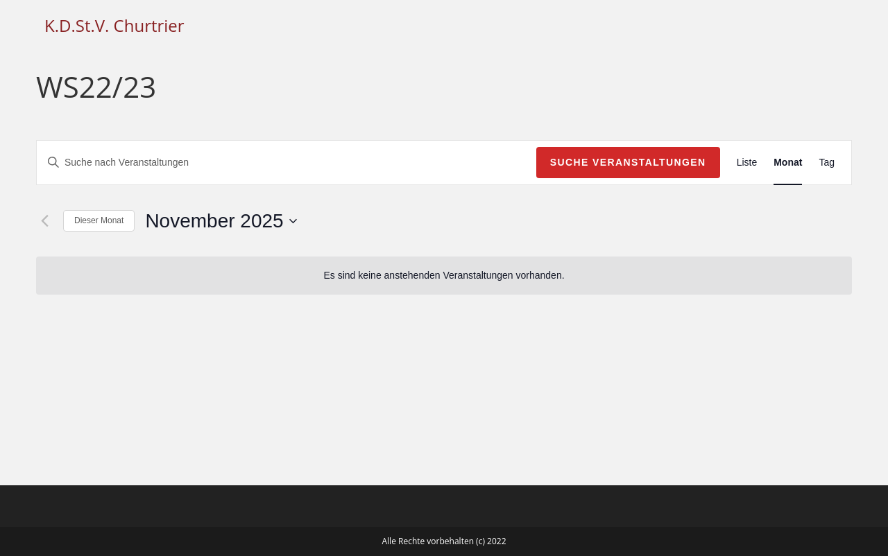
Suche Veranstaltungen (628, 162)
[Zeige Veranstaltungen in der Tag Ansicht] (827, 162)
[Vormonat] (44, 221)
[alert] (444, 276)
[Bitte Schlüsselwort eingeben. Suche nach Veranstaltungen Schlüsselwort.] (286, 162)
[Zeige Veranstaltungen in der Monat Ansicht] (788, 162)
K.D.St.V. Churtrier (114, 25)
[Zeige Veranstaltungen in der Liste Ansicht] (747, 162)
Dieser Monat (98, 220)
